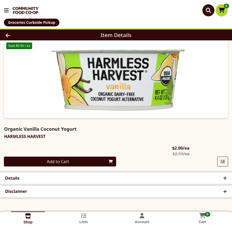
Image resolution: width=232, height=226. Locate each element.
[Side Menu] (6, 10)
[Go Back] (32, 35)
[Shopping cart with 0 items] (221, 10)
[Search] (208, 10)
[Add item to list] (222, 161)
